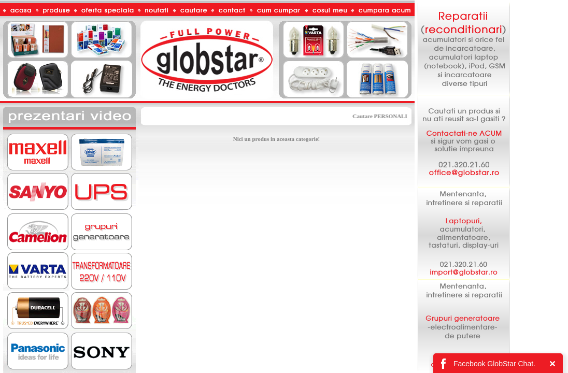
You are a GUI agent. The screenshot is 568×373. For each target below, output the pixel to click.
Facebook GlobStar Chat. (494, 364)
